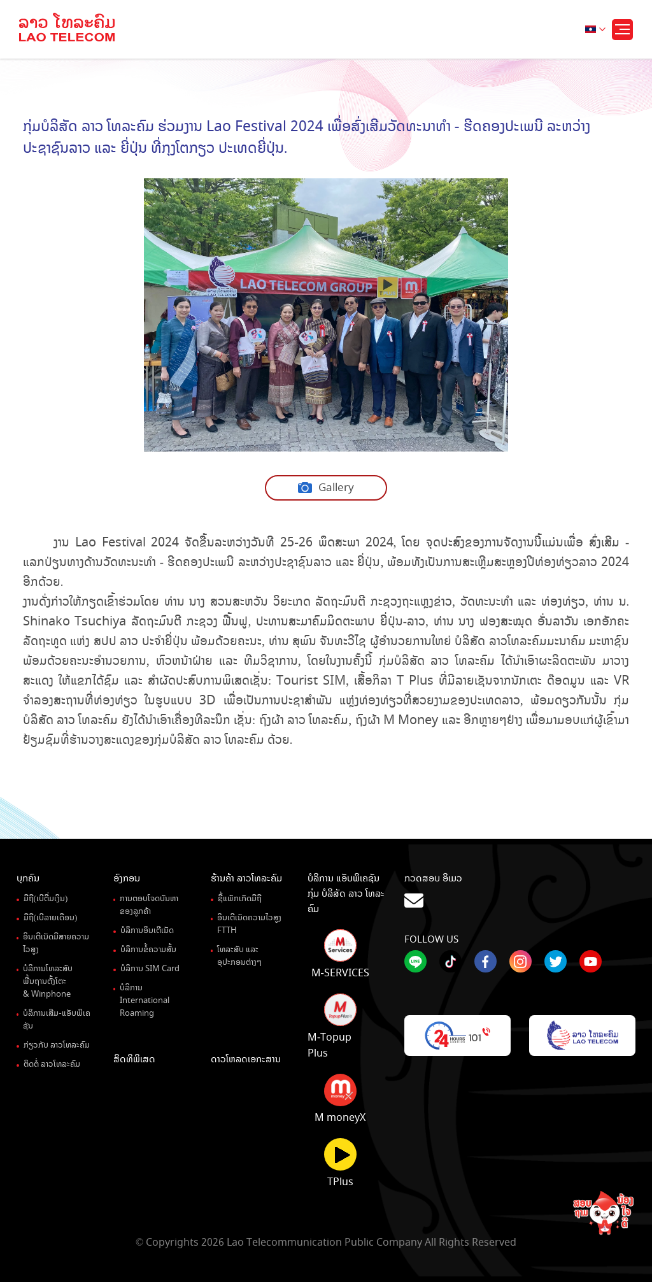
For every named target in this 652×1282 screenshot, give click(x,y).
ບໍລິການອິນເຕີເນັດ (147, 930)
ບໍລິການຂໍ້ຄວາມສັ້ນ (148, 949)
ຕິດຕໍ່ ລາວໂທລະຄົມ (52, 1064)
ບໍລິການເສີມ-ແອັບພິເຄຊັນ (56, 1019)
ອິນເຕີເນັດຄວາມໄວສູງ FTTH (249, 924)
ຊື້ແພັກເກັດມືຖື (240, 898)
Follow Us (431, 939)
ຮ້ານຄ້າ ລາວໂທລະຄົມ (246, 878)
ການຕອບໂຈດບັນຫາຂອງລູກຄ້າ (149, 905)
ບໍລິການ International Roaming (144, 1000)
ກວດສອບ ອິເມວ (519, 892)
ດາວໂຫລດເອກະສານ (246, 1059)
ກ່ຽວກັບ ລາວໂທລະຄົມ (57, 1045)
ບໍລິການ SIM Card (150, 968)
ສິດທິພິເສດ (134, 1059)
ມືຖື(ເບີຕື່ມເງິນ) (46, 898)
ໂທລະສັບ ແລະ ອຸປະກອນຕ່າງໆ (239, 956)
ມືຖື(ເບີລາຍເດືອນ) (51, 917)
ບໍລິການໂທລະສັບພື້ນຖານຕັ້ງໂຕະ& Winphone (48, 981)
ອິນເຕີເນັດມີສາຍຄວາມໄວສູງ (56, 943)
